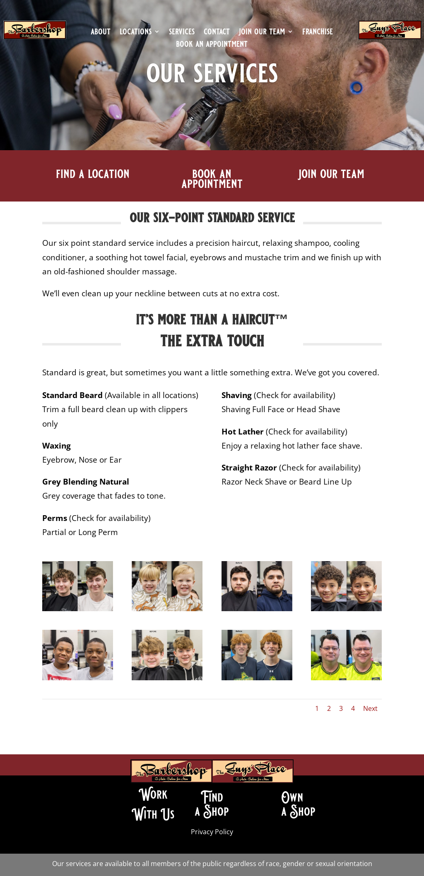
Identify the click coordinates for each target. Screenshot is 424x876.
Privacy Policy (212, 831)
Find (212, 797)
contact (217, 33)
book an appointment (212, 45)
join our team (262, 33)
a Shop (212, 811)
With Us (153, 814)
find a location (93, 174)
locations (136, 33)
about (101, 33)
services (182, 33)
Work (153, 794)
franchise (317, 33)
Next (370, 708)
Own (292, 797)
